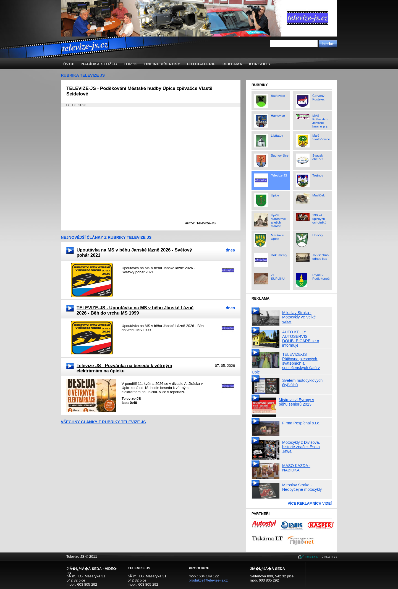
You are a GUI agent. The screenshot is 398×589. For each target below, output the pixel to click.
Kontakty (260, 64)
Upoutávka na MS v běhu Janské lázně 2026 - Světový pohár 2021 (134, 252)
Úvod (69, 64)
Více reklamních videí (310, 503)
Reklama (232, 64)
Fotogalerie (201, 64)
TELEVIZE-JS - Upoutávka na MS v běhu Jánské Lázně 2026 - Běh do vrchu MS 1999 (135, 310)
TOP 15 (131, 64)
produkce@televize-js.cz (208, 580)
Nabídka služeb (99, 64)
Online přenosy (162, 64)
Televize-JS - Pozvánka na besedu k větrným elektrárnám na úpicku (124, 368)
